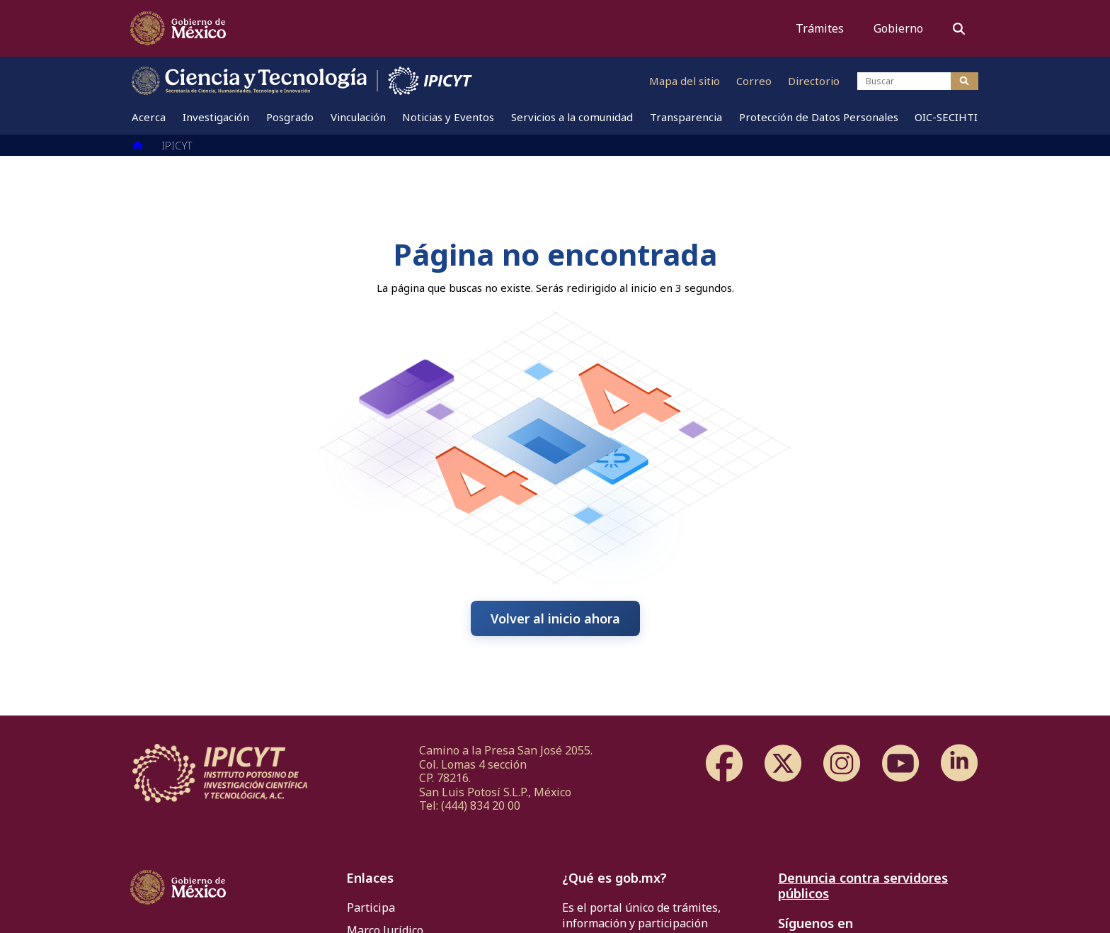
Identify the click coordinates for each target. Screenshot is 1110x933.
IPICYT (176, 145)
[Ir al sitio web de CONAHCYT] (249, 81)
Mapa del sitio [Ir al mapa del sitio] (684, 81)
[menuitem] (149, 117)
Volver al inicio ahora (555, 618)
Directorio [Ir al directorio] (814, 81)
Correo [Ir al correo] (754, 81)
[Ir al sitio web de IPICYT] (430, 81)
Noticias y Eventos (449, 117)
